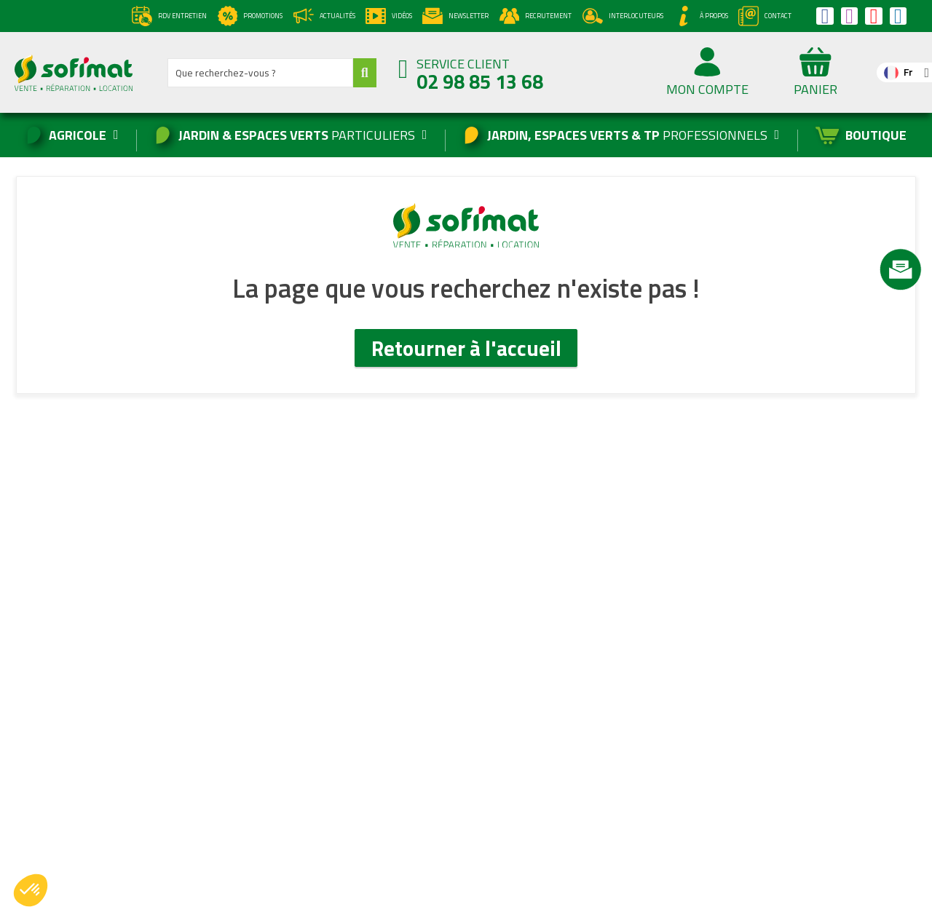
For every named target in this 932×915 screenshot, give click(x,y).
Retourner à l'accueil (466, 348)
